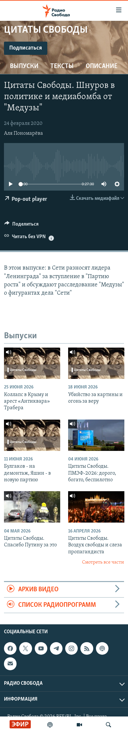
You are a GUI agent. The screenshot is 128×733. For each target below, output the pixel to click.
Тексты (62, 66)
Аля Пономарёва (23, 133)
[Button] (21, 225)
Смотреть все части (103, 562)
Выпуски (24, 66)
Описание (101, 66)
